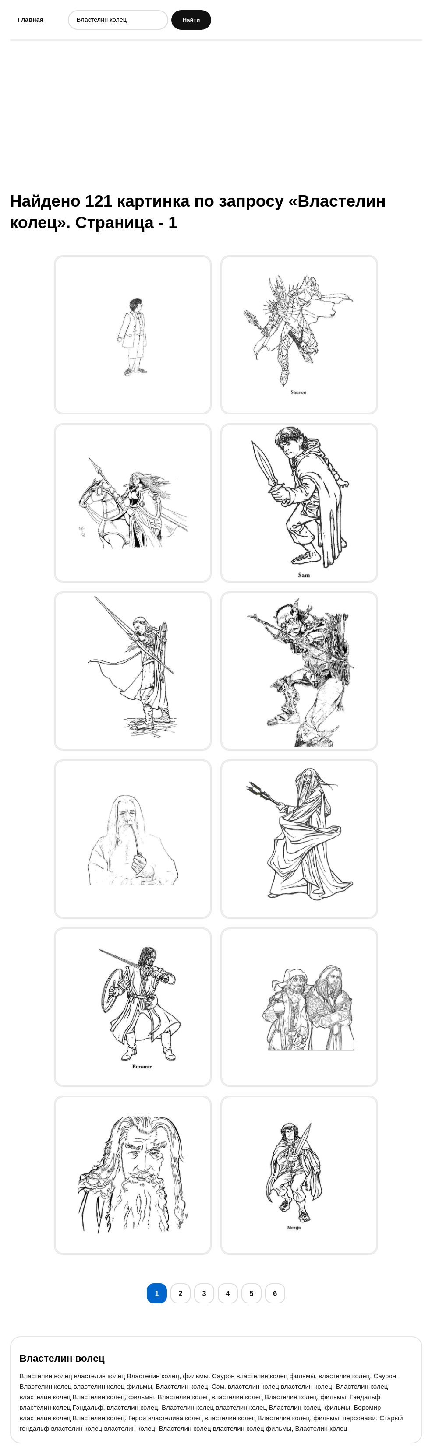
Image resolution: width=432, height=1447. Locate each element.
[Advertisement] (216, 116)
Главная (31, 20)
